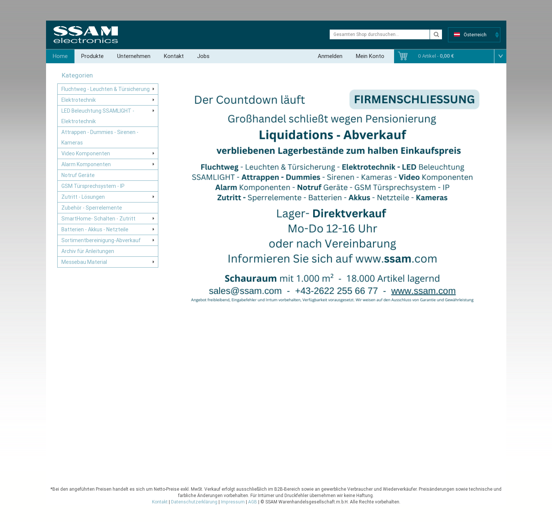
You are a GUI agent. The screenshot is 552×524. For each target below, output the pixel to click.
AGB (252, 502)
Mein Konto (370, 56)
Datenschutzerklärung (194, 502)
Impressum (233, 502)
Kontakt (174, 56)
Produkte (92, 56)
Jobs (203, 56)
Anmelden (330, 56)
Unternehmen (133, 56)
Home (60, 56)
